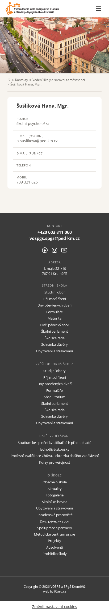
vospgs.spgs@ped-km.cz (55, 238)
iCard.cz (60, 591)
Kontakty (21, 79)
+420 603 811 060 (54, 232)
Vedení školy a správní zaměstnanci (58, 79)
